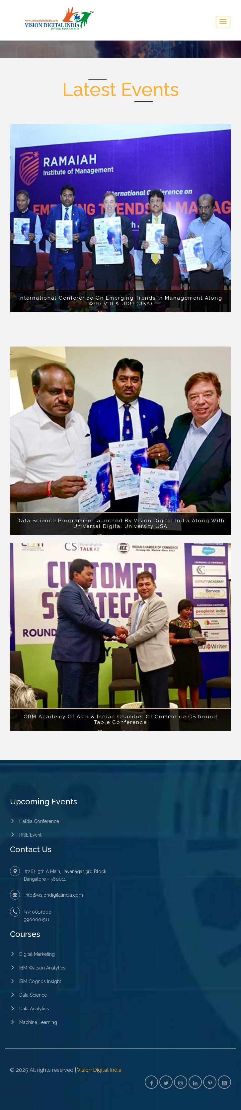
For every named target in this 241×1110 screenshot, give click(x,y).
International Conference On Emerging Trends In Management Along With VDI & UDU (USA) (120, 300)
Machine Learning (38, 1022)
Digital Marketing (37, 954)
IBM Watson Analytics (42, 967)
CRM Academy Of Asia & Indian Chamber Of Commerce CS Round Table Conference (120, 719)
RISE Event (30, 835)
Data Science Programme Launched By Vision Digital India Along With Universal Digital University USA (121, 523)
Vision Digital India (99, 1070)
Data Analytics (34, 1008)
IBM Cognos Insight (40, 981)
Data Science (33, 995)
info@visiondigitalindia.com (54, 895)
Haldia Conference (39, 821)
